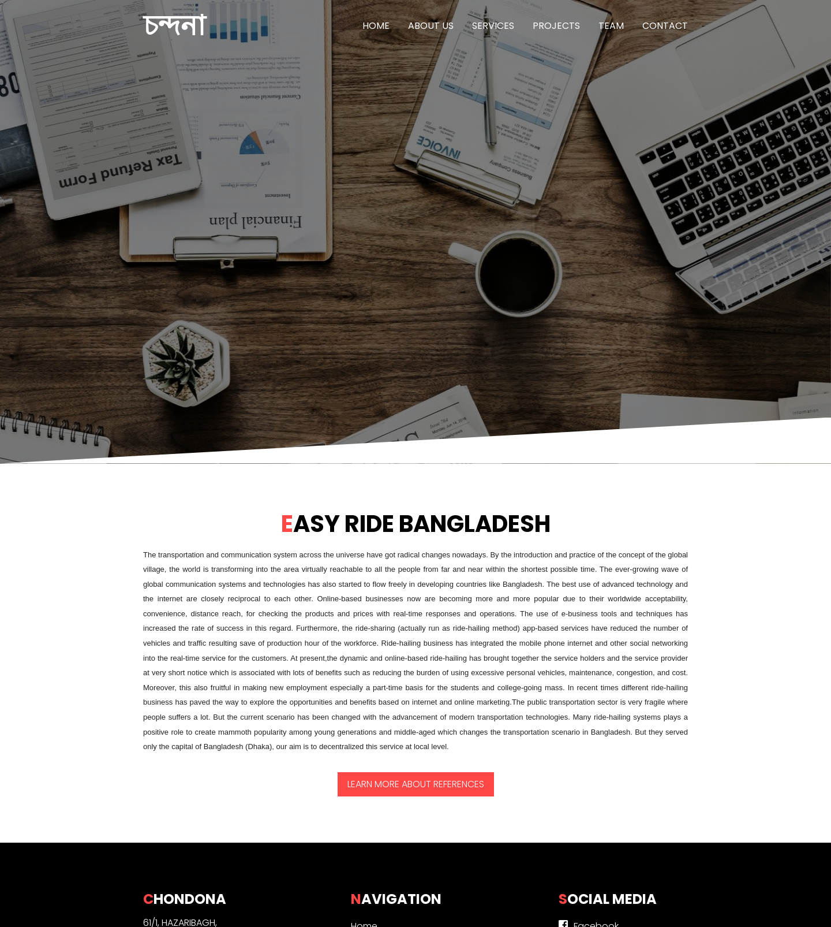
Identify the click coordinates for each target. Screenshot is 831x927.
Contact (665, 25)
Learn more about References (415, 784)
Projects (556, 25)
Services (493, 25)
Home (376, 25)
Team (611, 25)
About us (431, 25)
